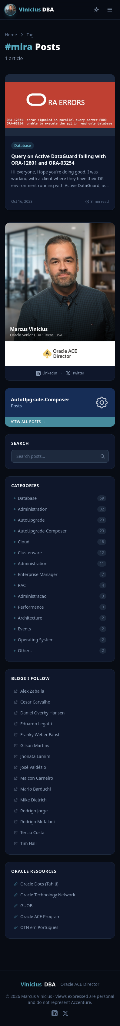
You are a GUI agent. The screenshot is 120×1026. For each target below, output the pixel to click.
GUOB (23, 905)
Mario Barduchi (32, 789)
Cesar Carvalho (32, 702)
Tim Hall (25, 843)
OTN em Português (36, 927)
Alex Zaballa (29, 691)
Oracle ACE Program (37, 916)
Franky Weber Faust (37, 734)
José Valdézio (30, 767)
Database (22, 145)
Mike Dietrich (30, 800)
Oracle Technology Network (44, 895)
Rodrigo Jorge (31, 811)
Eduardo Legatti (33, 724)
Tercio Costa (29, 832)
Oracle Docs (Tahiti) (36, 884)
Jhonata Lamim (32, 756)
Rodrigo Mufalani (34, 821)
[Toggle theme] (96, 9)
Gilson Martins (31, 745)
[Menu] (109, 9)
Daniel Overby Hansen (39, 713)
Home (11, 34)
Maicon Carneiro (33, 778)
